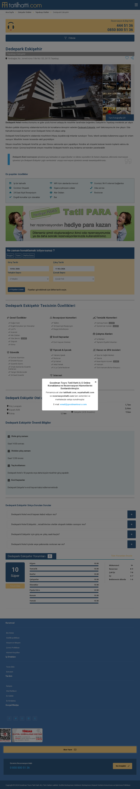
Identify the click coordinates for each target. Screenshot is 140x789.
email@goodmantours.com (73, 404)
